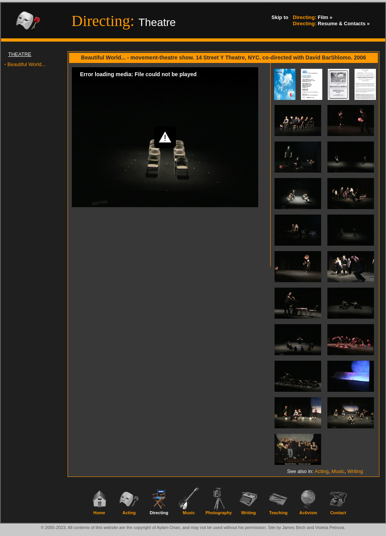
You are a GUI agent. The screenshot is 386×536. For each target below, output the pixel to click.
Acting (322, 471)
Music (337, 471)
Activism (308, 512)
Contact (338, 512)
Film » (312, 17)
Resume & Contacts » (331, 24)
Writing (355, 471)
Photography (218, 512)
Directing (159, 512)
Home (99, 512)
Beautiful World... (26, 64)
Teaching (278, 512)
